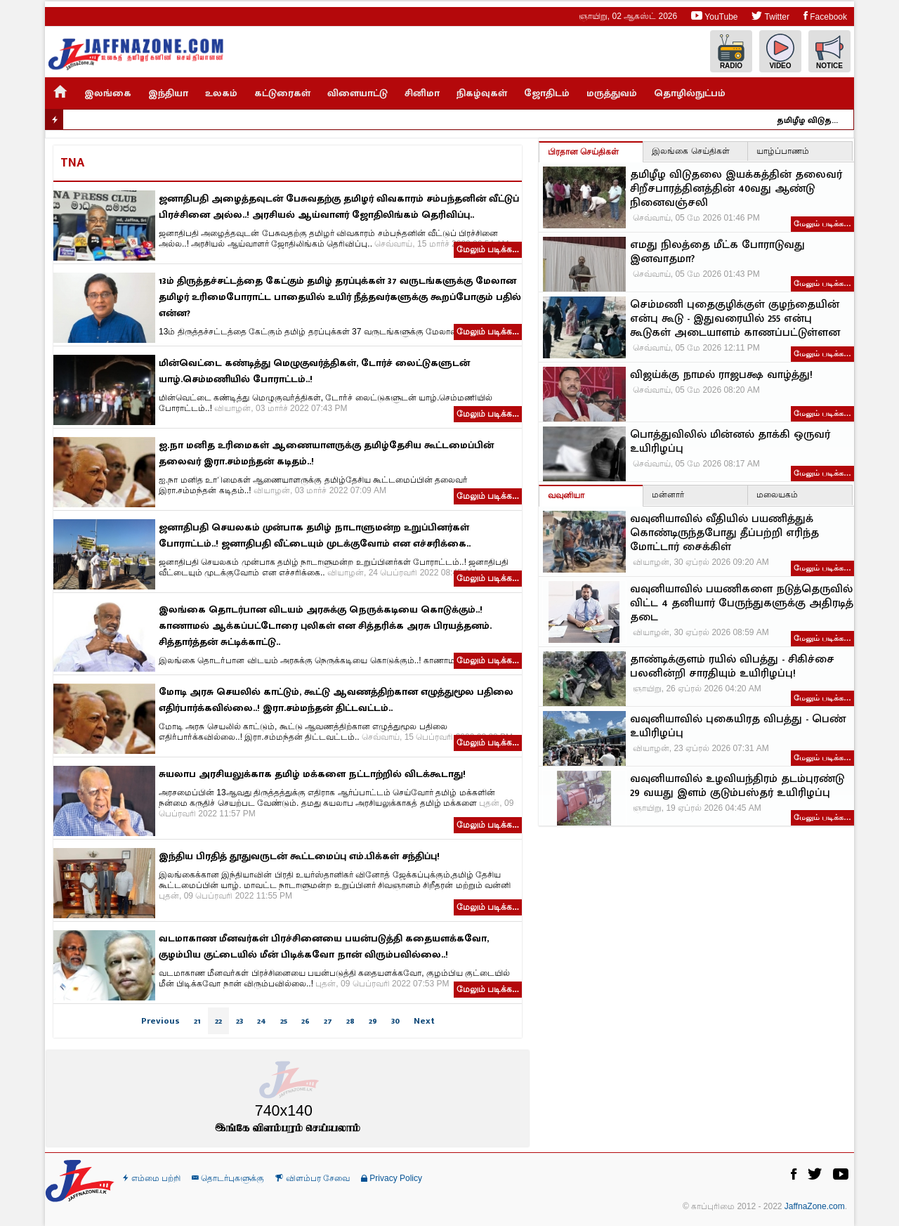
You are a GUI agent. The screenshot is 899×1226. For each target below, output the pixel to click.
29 (373, 1021)
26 (305, 1021)
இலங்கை (107, 93)
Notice (829, 52)
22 (218, 1021)
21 (197, 1021)
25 (283, 1021)
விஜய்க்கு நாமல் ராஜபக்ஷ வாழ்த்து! (721, 375)
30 (395, 1021)
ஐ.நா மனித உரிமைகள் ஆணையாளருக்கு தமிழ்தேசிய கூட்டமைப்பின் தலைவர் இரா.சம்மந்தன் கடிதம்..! (326, 453)
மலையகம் (777, 495)
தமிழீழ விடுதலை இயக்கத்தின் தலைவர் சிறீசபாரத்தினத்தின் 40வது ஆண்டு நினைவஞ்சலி (819, 120)
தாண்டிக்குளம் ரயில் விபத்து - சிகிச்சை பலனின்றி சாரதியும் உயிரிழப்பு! (732, 667)
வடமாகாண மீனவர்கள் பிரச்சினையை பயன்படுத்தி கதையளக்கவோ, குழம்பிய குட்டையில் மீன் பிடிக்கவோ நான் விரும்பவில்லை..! (324, 946)
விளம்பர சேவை (312, 1178)
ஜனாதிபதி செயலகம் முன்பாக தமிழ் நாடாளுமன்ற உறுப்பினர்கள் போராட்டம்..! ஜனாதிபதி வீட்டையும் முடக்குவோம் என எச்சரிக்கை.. (315, 535)
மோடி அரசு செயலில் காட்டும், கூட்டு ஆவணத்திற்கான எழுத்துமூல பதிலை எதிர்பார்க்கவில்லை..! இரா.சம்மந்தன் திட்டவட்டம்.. (336, 700)
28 (350, 1021)
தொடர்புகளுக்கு (228, 1178)
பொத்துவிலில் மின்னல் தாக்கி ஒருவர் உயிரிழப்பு (730, 442)
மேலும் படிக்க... (488, 249)
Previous (160, 1021)
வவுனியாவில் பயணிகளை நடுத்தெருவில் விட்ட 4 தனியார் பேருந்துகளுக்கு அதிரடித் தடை (741, 603)
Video (780, 52)
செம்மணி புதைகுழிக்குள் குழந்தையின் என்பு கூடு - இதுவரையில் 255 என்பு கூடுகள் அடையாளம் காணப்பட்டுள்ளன (735, 319)
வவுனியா (566, 495)
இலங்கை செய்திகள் (690, 151)
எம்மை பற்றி (152, 1178)
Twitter (770, 16)
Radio (731, 52)
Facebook (825, 16)
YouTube (714, 16)
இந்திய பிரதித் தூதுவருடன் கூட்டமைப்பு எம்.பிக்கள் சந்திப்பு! (299, 856)
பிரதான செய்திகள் (583, 152)
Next (424, 1021)
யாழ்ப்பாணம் (782, 151)
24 (261, 1021)
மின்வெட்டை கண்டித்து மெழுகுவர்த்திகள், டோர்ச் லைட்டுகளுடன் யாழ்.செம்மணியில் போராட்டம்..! (314, 371)
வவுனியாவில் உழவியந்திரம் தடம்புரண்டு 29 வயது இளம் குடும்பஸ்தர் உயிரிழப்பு (737, 786)
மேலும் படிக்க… (822, 223)
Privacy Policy (391, 1178)
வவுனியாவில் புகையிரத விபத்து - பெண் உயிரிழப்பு (738, 726)
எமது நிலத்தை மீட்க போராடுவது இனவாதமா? (717, 252)
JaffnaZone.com (815, 1206)
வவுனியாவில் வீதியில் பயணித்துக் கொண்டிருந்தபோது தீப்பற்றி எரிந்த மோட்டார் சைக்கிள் (724, 533)
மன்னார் (668, 495)
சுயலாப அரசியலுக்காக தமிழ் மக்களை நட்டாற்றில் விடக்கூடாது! (312, 774)
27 (328, 1021)
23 (239, 1021)
